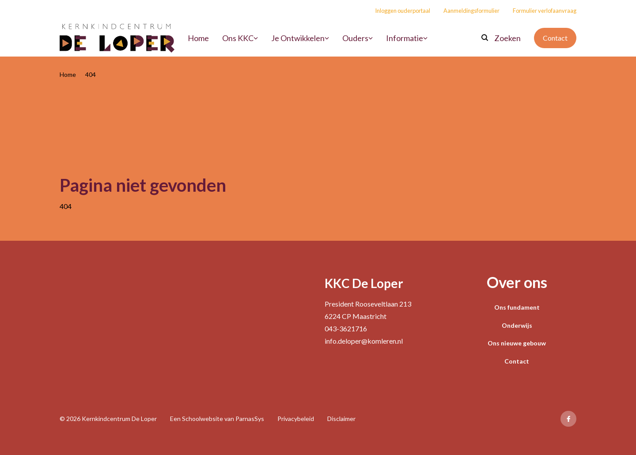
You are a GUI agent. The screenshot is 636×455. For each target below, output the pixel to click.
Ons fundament (517, 307)
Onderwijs (517, 325)
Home (68, 74)
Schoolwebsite (202, 418)
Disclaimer (341, 418)
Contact (555, 38)
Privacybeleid (295, 418)
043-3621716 (346, 328)
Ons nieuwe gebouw (517, 343)
